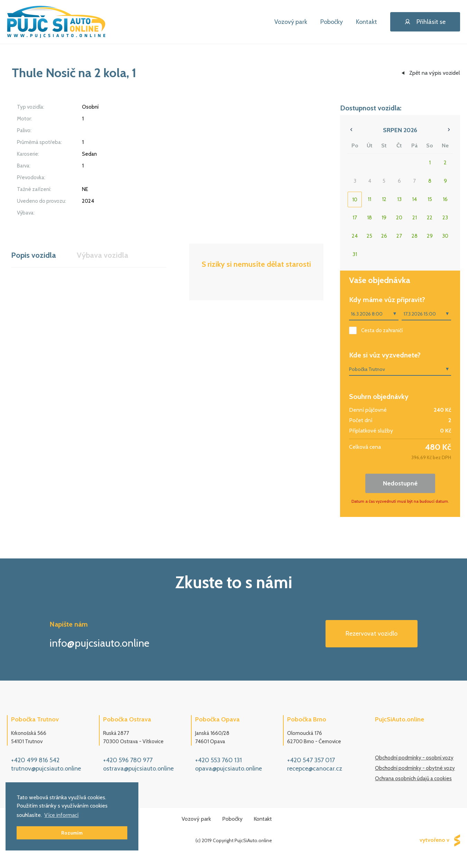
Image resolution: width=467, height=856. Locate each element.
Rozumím (72, 833)
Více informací (61, 815)
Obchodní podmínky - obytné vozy (415, 768)
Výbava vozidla (102, 255)
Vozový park (290, 22)
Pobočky (331, 22)
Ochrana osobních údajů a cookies (413, 778)
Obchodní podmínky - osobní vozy (414, 758)
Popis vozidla (33, 255)
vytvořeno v (440, 840)
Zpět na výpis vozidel (434, 73)
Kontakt (366, 22)
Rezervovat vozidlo (371, 633)
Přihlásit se (425, 22)
